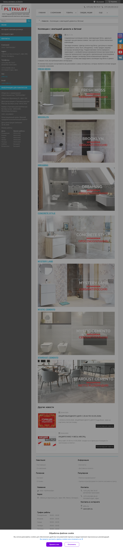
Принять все (54, 544)
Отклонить (72, 544)
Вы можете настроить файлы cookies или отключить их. (60, 539)
